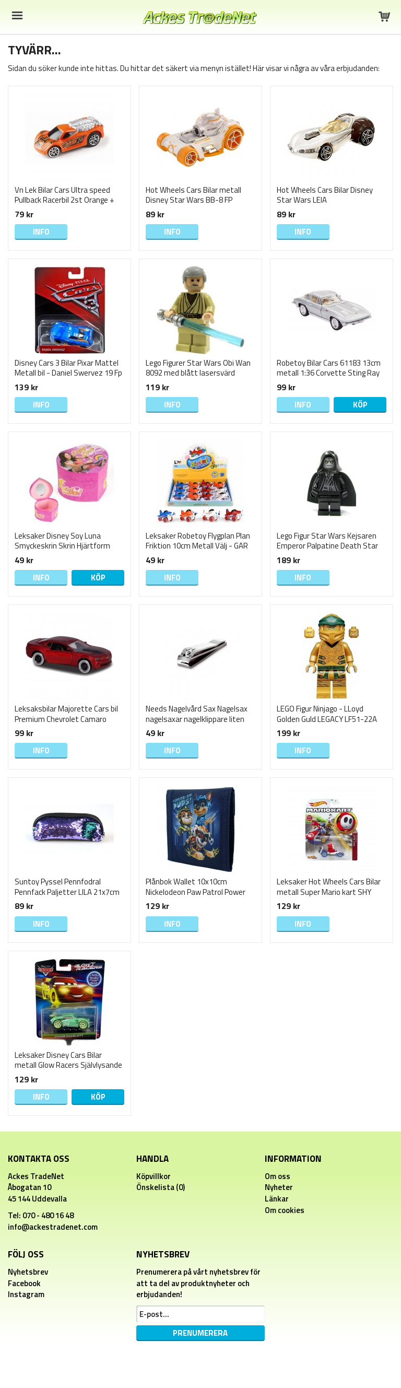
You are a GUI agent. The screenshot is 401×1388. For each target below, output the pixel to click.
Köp (360, 405)
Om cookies (284, 1210)
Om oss (277, 1176)
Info (41, 232)
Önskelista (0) (160, 1187)
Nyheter (279, 1187)
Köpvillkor (153, 1176)
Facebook (24, 1283)
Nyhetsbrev (28, 1272)
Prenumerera (200, 1333)
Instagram (26, 1294)
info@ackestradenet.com (53, 1227)
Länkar (277, 1199)
